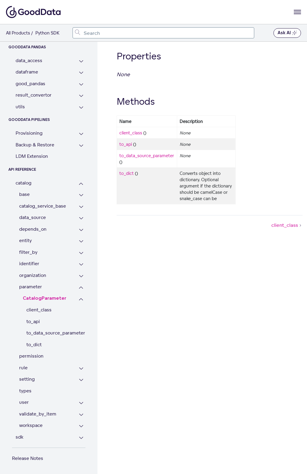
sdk (19, 437)
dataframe (27, 72)
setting (27, 379)
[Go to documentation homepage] (33, 12)
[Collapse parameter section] (81, 287)
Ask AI (287, 33)
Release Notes (27, 458)
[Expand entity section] (81, 241)
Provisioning (29, 133)
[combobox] (163, 32)
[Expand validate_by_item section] (81, 415)
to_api (33, 321)
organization (32, 275)
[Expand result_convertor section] (81, 96)
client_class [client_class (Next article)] (287, 225)
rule (23, 367)
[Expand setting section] (81, 380)
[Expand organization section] (81, 276)
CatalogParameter (44, 298)
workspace (31, 425)
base (24, 194)
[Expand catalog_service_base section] (81, 207)
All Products (18, 32)
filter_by (28, 252)
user (24, 402)
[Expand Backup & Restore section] (81, 145)
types (25, 391)
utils (20, 107)
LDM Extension (32, 156)
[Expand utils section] (81, 107)
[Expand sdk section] (81, 438)
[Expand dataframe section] (81, 73)
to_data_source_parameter (55, 333)
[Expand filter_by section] (81, 253)
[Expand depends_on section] (81, 230)
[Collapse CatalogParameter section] (81, 299)
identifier (29, 263)
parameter (30, 287)
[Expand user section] (81, 403)
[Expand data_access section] (81, 61)
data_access (29, 60)
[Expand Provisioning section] (81, 134)
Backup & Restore (35, 145)
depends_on (32, 229)
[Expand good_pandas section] (81, 84)
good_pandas (30, 83)
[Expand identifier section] (81, 264)
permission (31, 356)
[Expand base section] (81, 195)
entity (25, 240)
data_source (32, 217)
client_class (39, 310)
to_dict (34, 344)
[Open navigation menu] (297, 12)
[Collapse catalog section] (81, 183)
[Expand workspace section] (81, 426)
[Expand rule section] (81, 368)
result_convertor (34, 95)
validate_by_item (37, 414)
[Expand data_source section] (81, 218)
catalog (23, 183)
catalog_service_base (42, 206)
